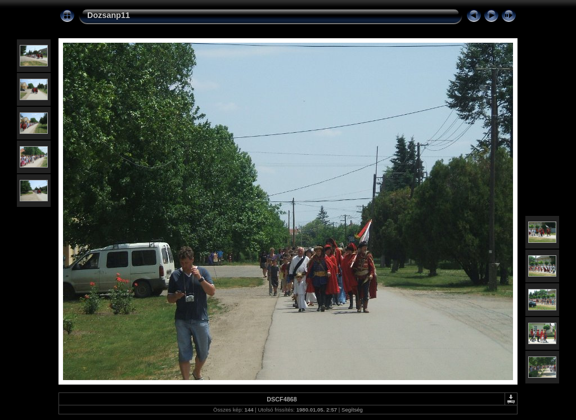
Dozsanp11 (108, 15)
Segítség (352, 410)
